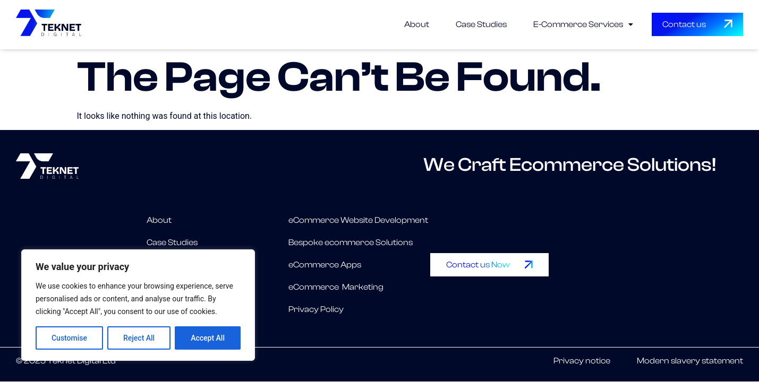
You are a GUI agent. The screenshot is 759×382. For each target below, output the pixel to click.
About (416, 24)
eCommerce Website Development (358, 220)
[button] (583, 24)
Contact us (684, 24)
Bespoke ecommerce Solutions (350, 242)
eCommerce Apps (324, 265)
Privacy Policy (316, 309)
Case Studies (481, 24)
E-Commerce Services (583, 24)
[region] (138, 305)
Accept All (208, 338)
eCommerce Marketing (335, 287)
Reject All (139, 338)
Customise (69, 338)
